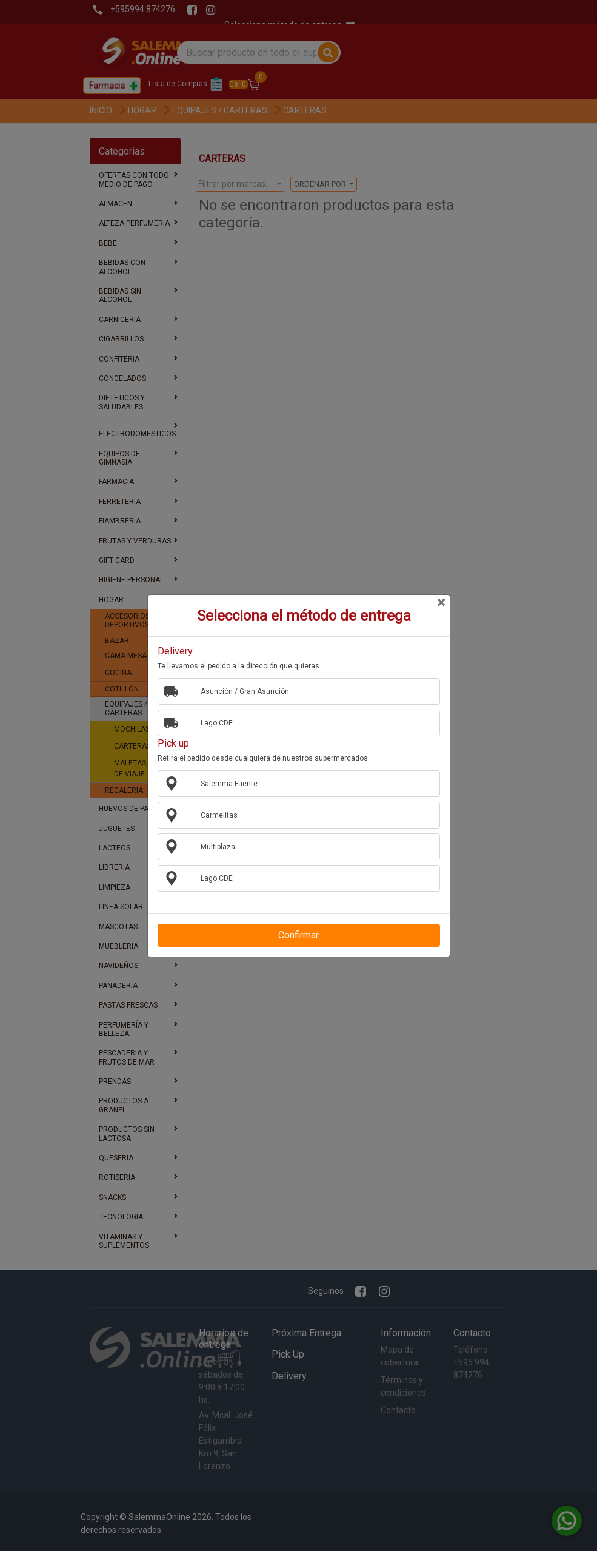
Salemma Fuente (225, 783)
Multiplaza (213, 846)
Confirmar (298, 935)
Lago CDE (212, 722)
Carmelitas (215, 814)
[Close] (441, 602)
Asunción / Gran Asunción (240, 691)
